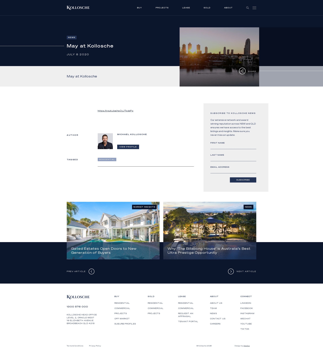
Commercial (122, 308)
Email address (220, 167)
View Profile (128, 147)
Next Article (242, 271)
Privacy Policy (95, 346)
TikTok (244, 329)
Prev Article (80, 271)
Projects (162, 8)
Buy (139, 8)
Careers (215, 324)
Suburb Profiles (125, 324)
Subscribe (243, 180)
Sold (207, 8)
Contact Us (217, 319)
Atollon (247, 346)
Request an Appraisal (185, 314)
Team (213, 308)
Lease (186, 8)
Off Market (122, 319)
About (228, 8)
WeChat (245, 319)
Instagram (247, 313)
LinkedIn (245, 303)
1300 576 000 (77, 306)
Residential (122, 303)
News (213, 313)
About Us (216, 303)
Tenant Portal (188, 321)
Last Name (217, 155)
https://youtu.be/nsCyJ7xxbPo (115, 110)
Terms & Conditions (75, 346)
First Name (217, 143)
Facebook (246, 308)
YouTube (246, 324)
